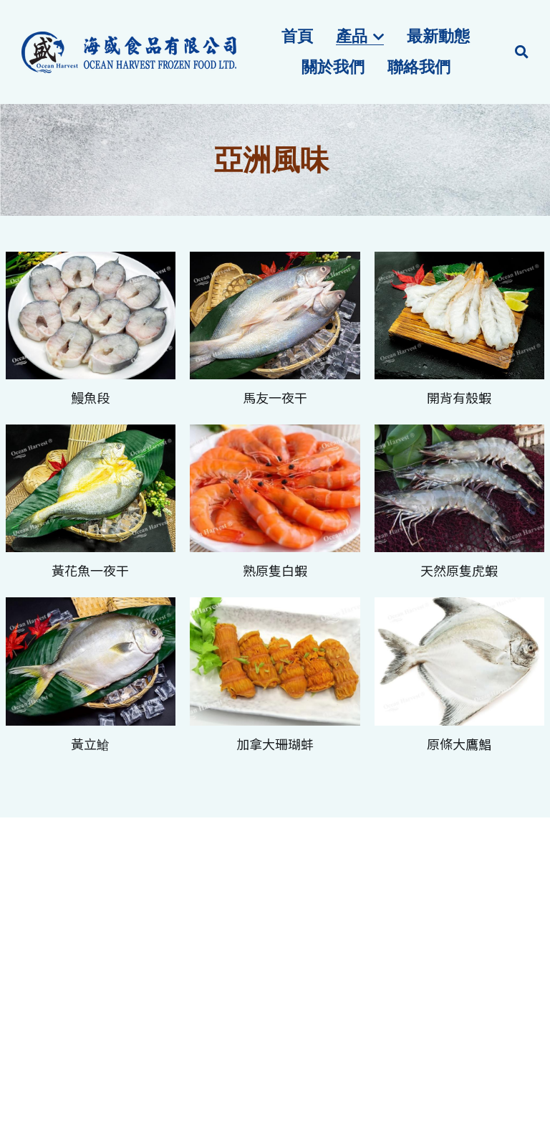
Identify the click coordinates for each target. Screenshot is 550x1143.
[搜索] (522, 52)
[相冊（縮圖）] (91, 315)
